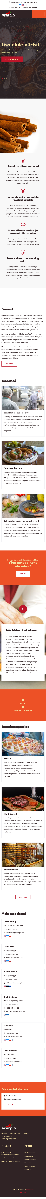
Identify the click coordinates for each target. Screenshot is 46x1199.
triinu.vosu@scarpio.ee (13, 958)
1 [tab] (2, 78)
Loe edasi (9, 364)
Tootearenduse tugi (8, 1158)
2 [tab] (4, 78)
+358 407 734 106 (11, 1008)
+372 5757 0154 (11, 1005)
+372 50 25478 (10, 1058)
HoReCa (28, 1169)
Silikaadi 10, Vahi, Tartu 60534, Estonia (23, 8)
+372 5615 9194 (14, 2)
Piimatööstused (30, 1163)
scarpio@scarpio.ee (29, 2)
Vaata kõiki (23, 897)
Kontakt (23, 574)
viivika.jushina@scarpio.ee (14, 983)
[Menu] (42, 14)
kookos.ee (29, 1189)
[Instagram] (25, 1192)
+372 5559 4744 (11, 954)
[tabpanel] (23, 52)
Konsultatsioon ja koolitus (10, 1161)
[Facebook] (21, 1192)
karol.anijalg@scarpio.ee (14, 933)
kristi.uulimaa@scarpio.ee (14, 1011)
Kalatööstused (30, 1156)
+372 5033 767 (10, 929)
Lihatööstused (30, 1153)
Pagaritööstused (31, 1159)
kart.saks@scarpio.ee (13, 1036)
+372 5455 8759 (11, 1033)
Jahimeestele (30, 1166)
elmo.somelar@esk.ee (13, 1062)
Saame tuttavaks (12, 59)
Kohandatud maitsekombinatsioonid (10, 1154)
